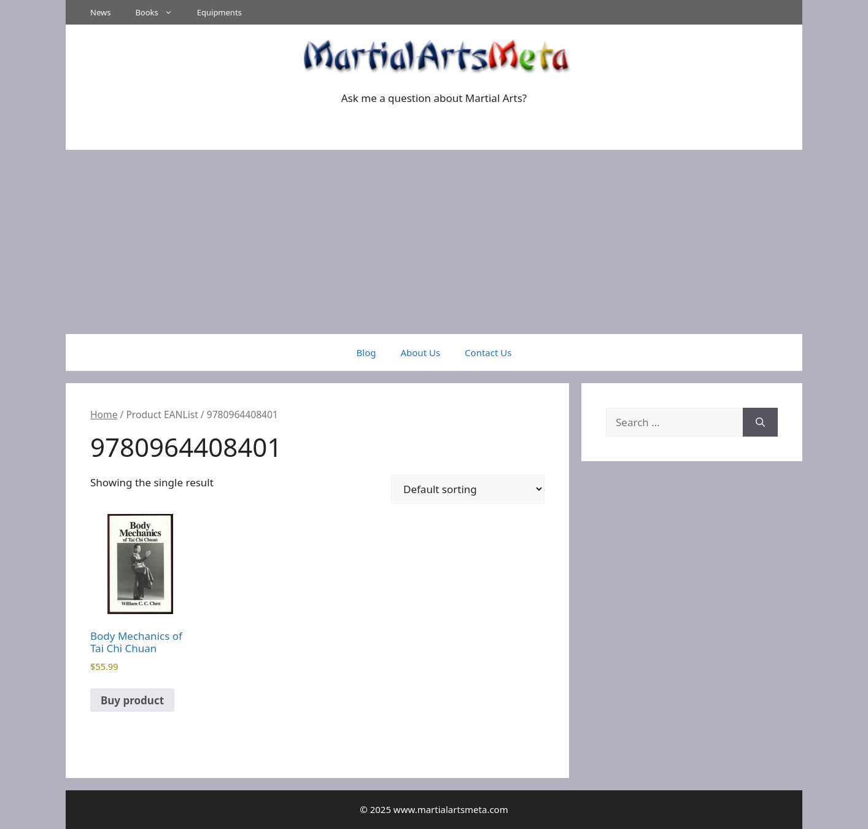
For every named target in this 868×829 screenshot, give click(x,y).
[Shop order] (467, 489)
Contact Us (488, 352)
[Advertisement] (434, 242)
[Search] (760, 422)
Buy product (132, 700)
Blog (366, 352)
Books (159, 12)
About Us (420, 352)
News (100, 12)
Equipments (219, 12)
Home (103, 414)
